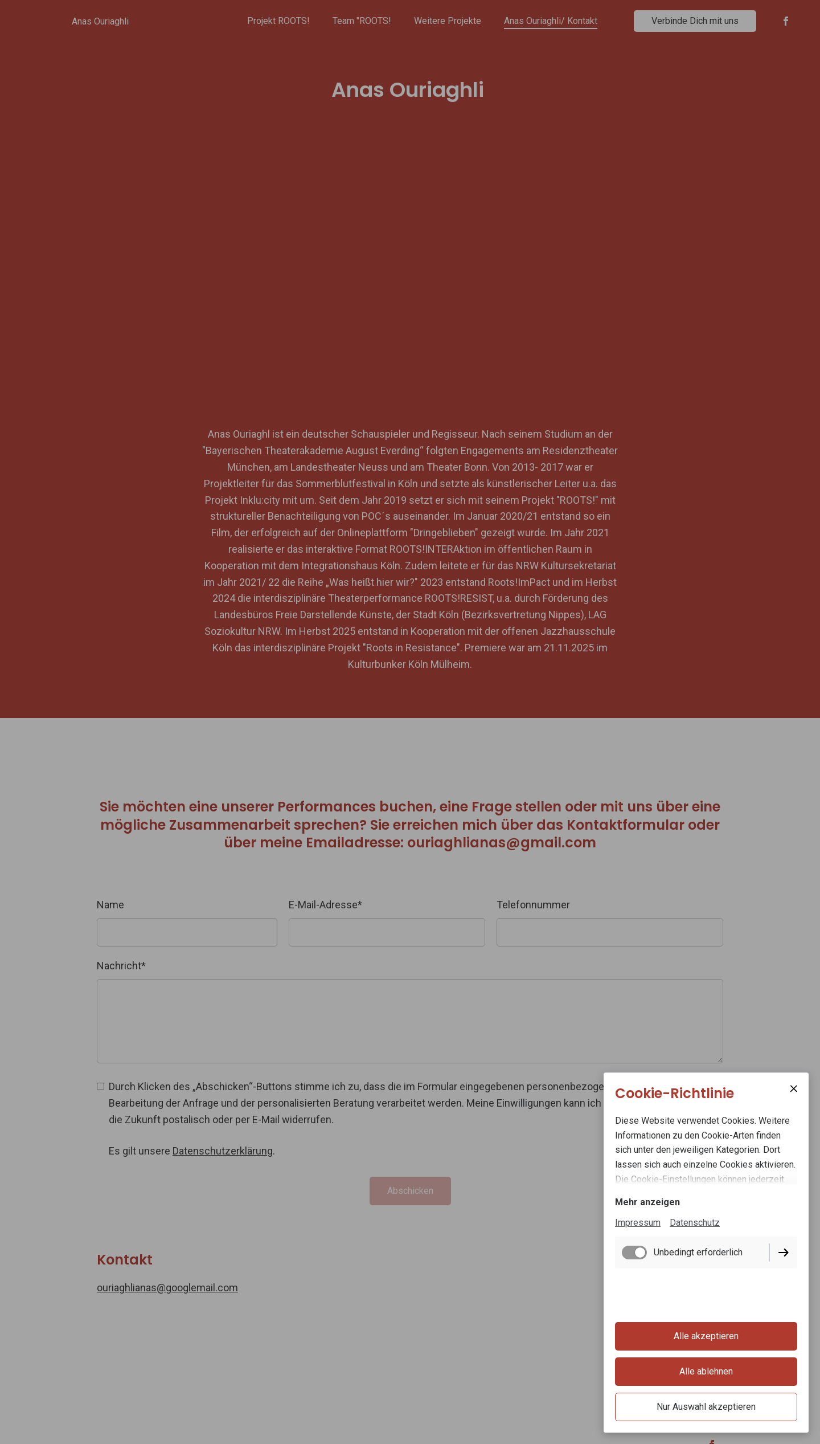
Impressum (638, 1222)
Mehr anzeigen (647, 1202)
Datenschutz (695, 1222)
